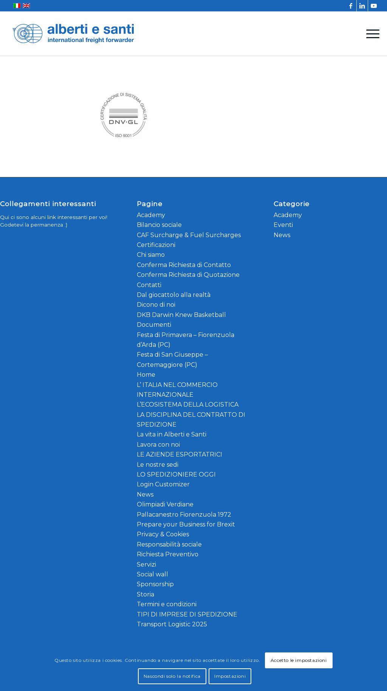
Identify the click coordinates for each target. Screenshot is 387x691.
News (145, 494)
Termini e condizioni (167, 604)
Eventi (283, 224)
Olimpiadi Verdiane (165, 504)
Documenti (154, 324)
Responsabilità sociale (169, 544)
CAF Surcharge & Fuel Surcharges (189, 235)
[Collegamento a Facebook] (350, 5)
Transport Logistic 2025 (172, 624)
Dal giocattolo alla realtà (174, 294)
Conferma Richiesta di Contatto (184, 265)
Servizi (146, 564)
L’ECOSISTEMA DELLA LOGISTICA (187, 404)
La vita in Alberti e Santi (171, 434)
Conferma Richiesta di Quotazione (188, 274)
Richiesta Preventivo (167, 554)
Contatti (149, 285)
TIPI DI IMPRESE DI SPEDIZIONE (187, 614)
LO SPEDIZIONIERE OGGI (176, 474)
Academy (151, 215)
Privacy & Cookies (163, 534)
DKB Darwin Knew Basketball (181, 314)
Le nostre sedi (157, 464)
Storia (145, 594)
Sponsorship (155, 584)
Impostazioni (230, 676)
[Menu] (370, 34)
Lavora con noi (158, 444)
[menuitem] (370, 34)
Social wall (152, 574)
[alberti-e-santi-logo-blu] (73, 34)
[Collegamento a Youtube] (373, 5)
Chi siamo (151, 254)
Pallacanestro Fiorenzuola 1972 (184, 514)
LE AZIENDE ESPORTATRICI (179, 454)
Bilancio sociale (159, 224)
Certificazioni (156, 244)
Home (146, 374)
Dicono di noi (156, 304)
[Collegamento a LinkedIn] (362, 5)
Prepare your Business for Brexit (186, 524)
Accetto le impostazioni (299, 660)
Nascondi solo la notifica (172, 676)
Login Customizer (163, 484)
